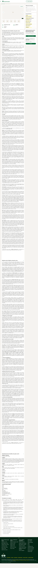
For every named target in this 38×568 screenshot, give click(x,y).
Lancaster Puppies (30, 557)
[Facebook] (2, 556)
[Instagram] (4, 556)
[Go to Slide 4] (15, 21)
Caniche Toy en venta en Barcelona (22, 549)
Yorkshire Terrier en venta (5, 544)
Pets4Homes (8, 557)
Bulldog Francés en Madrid (22, 543)
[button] (13, 12)
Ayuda (28, 543)
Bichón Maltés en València (22, 544)
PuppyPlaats (15, 557)
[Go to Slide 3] (11, 21)
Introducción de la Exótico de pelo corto (30, 7)
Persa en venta (12, 548)
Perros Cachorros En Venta (5, 540)
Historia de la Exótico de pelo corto (30, 8)
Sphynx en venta (12, 544)
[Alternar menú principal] (0, 1)
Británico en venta (12, 543)
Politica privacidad (30, 542)
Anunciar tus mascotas (31, 547)
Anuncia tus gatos (30, 550)
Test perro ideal (30, 551)
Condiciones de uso (30, 546)
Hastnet (12, 557)
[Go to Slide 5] (18, 21)
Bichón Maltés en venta (5, 543)
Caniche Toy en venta (4, 549)
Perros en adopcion (21, 550)
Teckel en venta (4, 548)
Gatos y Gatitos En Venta (13, 540)
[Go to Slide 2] (7, 21)
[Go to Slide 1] (3, 21)
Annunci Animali (25, 557)
